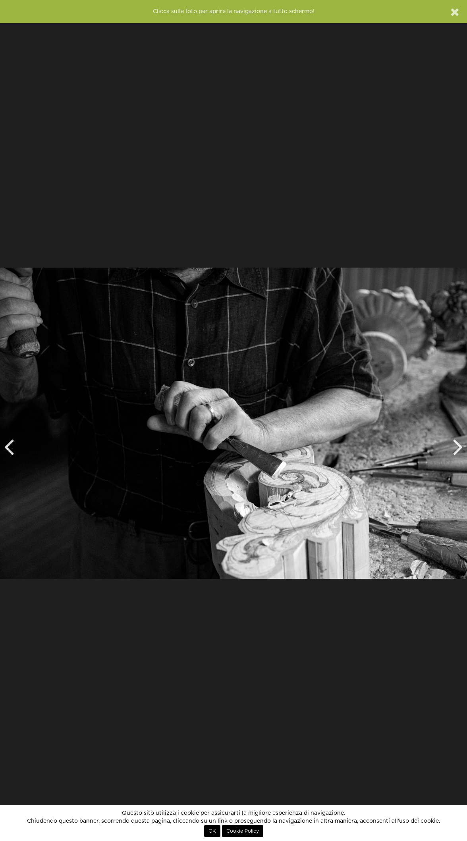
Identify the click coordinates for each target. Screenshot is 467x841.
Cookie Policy (242, 831)
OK (212, 831)
